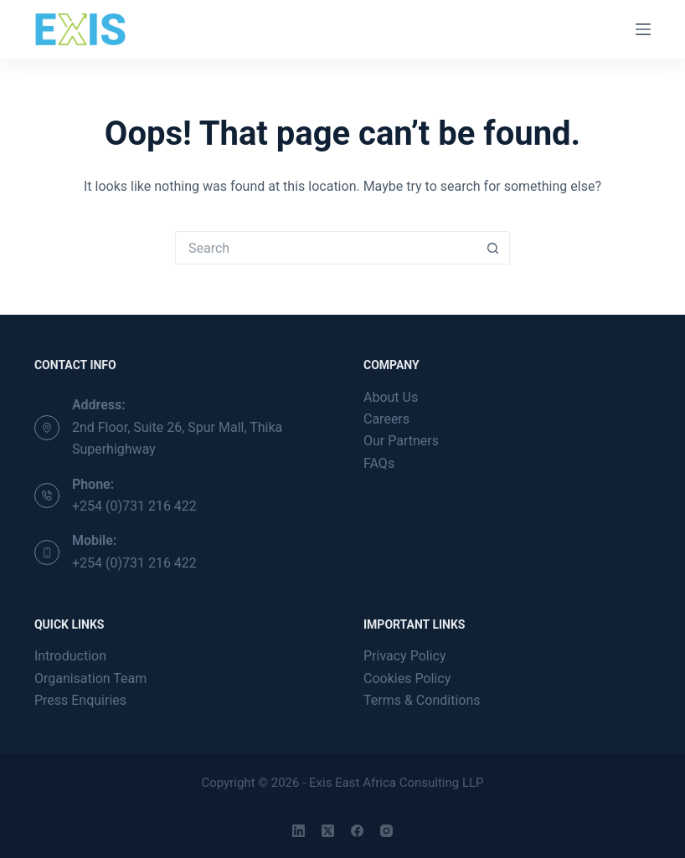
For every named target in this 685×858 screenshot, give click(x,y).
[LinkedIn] (298, 831)
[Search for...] (325, 248)
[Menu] (643, 29)
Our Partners (401, 441)
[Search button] (493, 248)
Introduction (70, 656)
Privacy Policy (404, 656)
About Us (390, 397)
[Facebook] (357, 831)
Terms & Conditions (422, 700)
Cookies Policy (407, 678)
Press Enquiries (80, 700)
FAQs (378, 463)
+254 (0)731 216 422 (134, 506)
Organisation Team (90, 678)
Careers (386, 419)
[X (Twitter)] (328, 831)
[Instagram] (386, 831)
